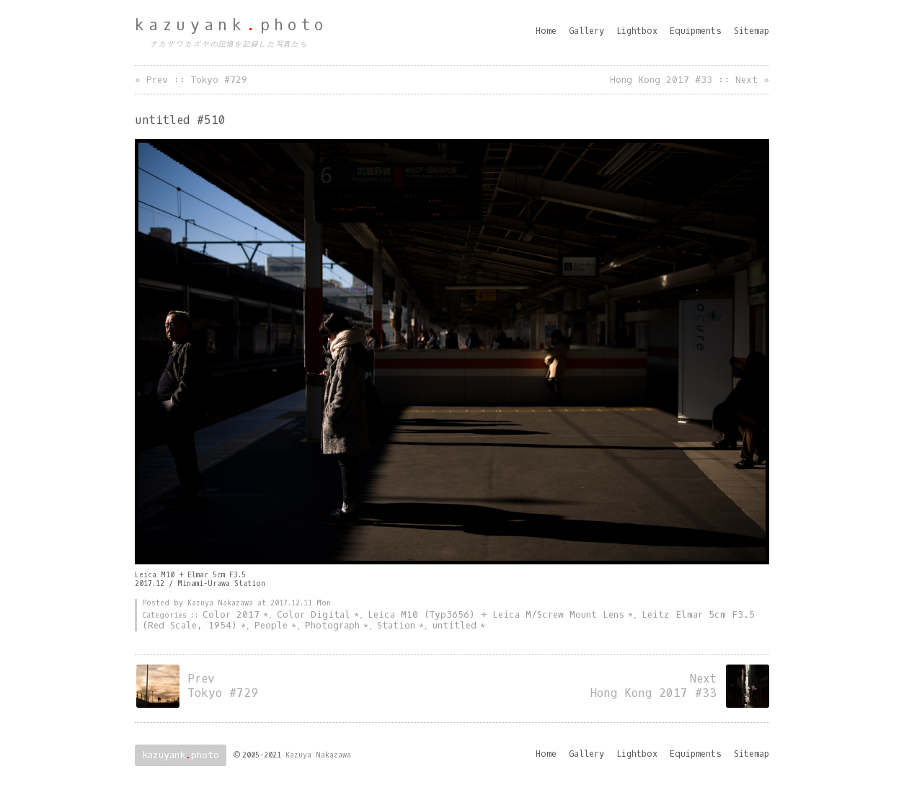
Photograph (332, 625)
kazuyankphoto (231, 25)
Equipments (696, 31)
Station (396, 625)
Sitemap (751, 31)
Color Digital (313, 614)
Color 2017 (231, 614)
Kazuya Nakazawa (318, 755)
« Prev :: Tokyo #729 (191, 80)
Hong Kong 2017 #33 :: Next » (689, 80)
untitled (455, 625)
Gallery (586, 31)
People (271, 625)
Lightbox (636, 31)
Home (546, 31)
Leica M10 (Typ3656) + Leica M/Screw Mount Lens (496, 614)
